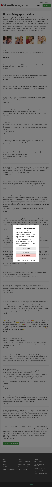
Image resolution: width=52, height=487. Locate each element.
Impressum (19, 260)
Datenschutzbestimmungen (30, 260)
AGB (23, 260)
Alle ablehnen (26, 252)
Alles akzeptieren (26, 255)
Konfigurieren (22, 245)
